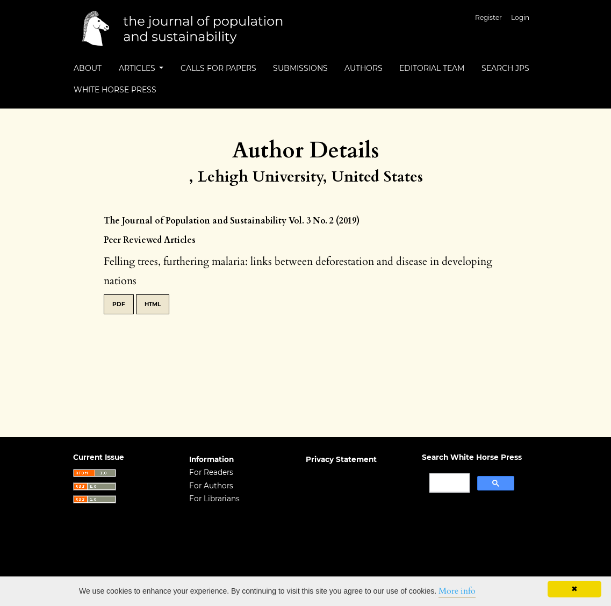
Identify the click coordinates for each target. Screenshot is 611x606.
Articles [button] (138, 68)
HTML (153, 304)
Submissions (300, 68)
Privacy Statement (341, 459)
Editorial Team (431, 68)
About (88, 68)
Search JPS (505, 68)
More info (457, 591)
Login (520, 17)
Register (488, 17)
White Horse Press (115, 90)
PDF (118, 304)
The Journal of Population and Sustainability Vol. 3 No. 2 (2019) (232, 221)
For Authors (211, 485)
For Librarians (214, 498)
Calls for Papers (218, 68)
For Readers (211, 472)
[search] (448, 483)
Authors (363, 68)
